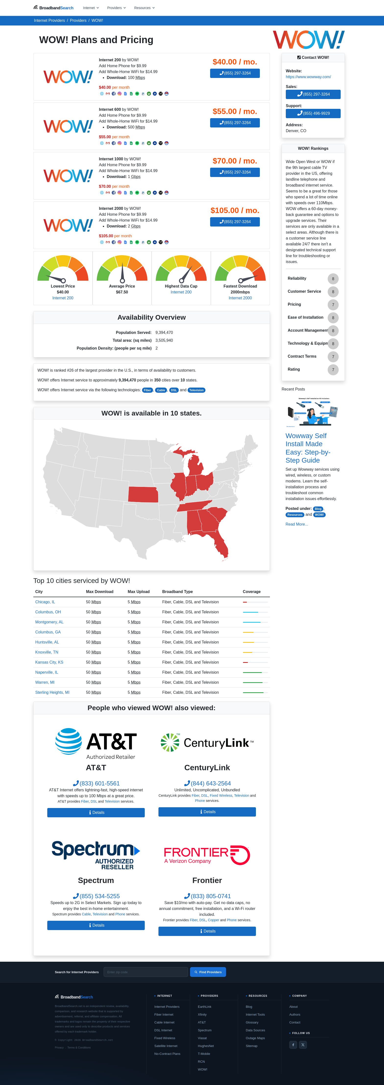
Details (96, 812)
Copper (213, 920)
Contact (294, 1022)
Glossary (252, 1022)
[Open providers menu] (116, 7)
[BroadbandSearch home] (53, 7)
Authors (294, 1014)
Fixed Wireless (221, 795)
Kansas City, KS (49, 662)
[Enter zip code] (146, 972)
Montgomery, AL (49, 622)
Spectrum (205, 1030)
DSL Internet (163, 1030)
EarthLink (204, 1007)
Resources (295, 515)
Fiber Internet (163, 1014)
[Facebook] (293, 1045)
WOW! (319, 515)
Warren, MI (45, 682)
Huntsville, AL (47, 642)
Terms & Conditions (79, 1047)
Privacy (59, 1047)
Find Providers (208, 972)
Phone (200, 801)
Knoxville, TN (46, 652)
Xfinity (202, 1014)
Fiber (147, 390)
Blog (318, 509)
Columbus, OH (48, 612)
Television (197, 390)
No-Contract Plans (167, 1054)
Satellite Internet (165, 1046)
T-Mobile (204, 1054)
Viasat (202, 1038)
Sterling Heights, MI (52, 692)
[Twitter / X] (303, 1045)
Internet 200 (62, 298)
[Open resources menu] (144, 7)
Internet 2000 (240, 298)
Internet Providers (167, 1007)
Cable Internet (164, 1022)
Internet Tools (255, 1014)
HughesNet (206, 1046)
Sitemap (252, 1046)
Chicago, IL (45, 602)
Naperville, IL (46, 672)
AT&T (202, 1022)
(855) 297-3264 (235, 73)
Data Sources (255, 1030)
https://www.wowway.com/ (308, 77)
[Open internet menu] (91, 7)
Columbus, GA (48, 632)
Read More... (297, 524)
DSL (174, 390)
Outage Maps (255, 1038)
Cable (161, 390)
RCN (201, 1061)
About (293, 1007)
